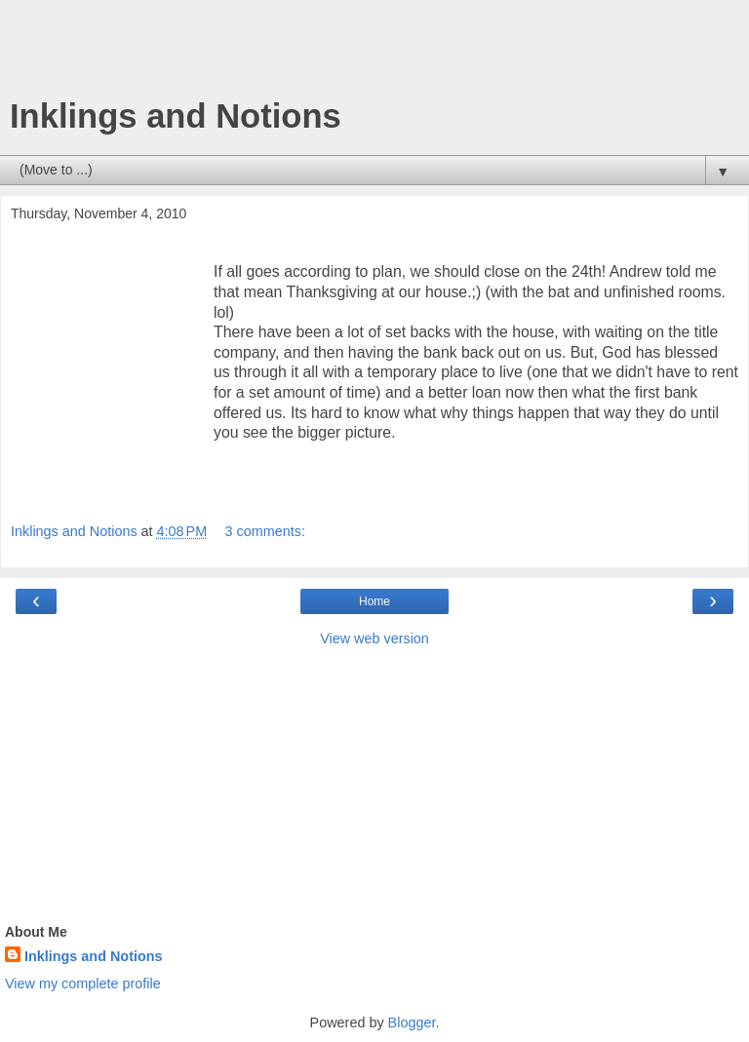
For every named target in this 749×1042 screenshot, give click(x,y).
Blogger (412, 1022)
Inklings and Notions (175, 116)
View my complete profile (83, 983)
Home (374, 601)
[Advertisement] (374, 53)
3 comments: (265, 531)
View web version (374, 638)
